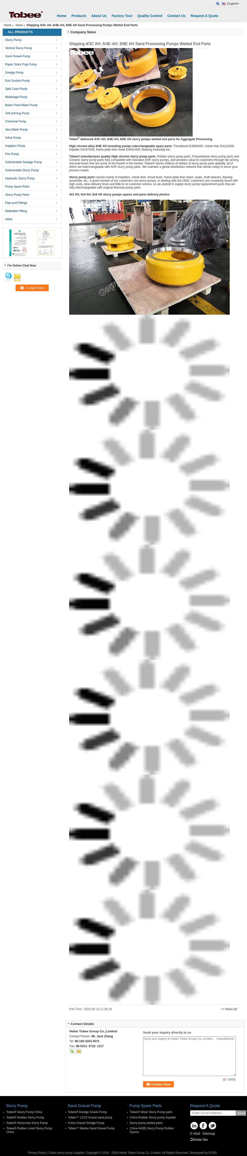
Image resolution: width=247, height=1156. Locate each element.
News (19, 25)
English (233, 3)
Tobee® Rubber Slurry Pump (25, 1117)
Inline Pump (13, 137)
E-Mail (195, 1134)
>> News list (229, 1009)
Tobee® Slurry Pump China (24, 1112)
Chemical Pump (15, 121)
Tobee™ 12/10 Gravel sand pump (90, 1117)
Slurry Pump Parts (17, 194)
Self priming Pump (17, 113)
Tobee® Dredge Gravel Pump (87, 1112)
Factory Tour (122, 16)
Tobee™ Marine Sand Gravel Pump (91, 1128)
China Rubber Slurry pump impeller (153, 1117)
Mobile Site (199, 1139)
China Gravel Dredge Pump (86, 1123)
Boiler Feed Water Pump (21, 105)
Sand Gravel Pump (17, 56)
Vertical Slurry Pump (18, 48)
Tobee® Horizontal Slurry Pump (27, 1123)
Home (61, 16)
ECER (212, 1153)
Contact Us (176, 16)
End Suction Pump (17, 80)
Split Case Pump (16, 89)
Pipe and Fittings (16, 203)
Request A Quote (204, 16)
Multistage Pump (16, 97)
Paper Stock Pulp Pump (21, 64)
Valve (8, 219)
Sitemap (208, 1134)
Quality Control (149, 16)
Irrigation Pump (15, 146)
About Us (99, 16)
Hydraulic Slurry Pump (20, 178)
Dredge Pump (14, 72)
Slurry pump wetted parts (146, 1123)
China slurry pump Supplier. (67, 1153)
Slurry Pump (13, 40)
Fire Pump (12, 154)
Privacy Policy (37, 1153)
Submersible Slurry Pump (22, 170)
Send (241, 1113)
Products (78, 16)
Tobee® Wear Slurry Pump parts (151, 1112)
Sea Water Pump (16, 129)
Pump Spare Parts (17, 186)
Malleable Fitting (16, 211)
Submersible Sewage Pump (23, 162)
